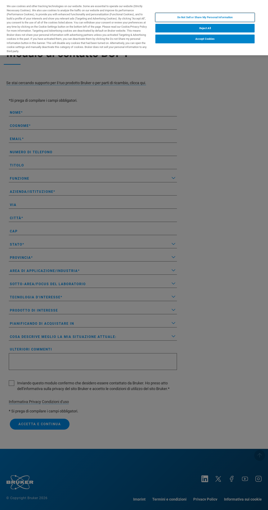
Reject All (205, 28)
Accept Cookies (205, 38)
